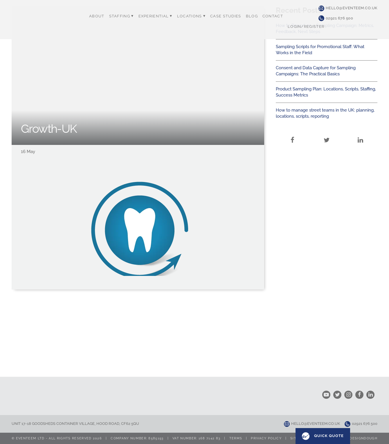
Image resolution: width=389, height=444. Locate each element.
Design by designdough (352, 438)
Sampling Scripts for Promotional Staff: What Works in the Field (320, 49)
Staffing (121, 16)
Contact (272, 16)
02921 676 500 (335, 18)
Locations (191, 16)
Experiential (155, 16)
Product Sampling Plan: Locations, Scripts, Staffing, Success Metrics (326, 92)
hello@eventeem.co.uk (347, 8)
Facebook (293, 133)
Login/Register (306, 26)
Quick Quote (323, 436)
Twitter (327, 133)
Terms (235, 438)
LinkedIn (360, 133)
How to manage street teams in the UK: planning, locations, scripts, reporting (325, 113)
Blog (252, 16)
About (97, 16)
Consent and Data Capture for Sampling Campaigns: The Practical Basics (316, 71)
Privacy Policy (266, 438)
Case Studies (225, 16)
